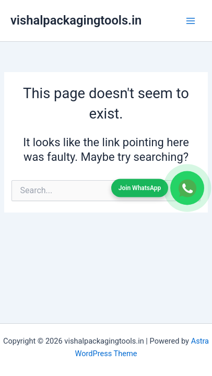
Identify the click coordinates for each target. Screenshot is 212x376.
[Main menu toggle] (191, 21)
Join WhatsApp (140, 187)
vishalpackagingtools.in (76, 20)
